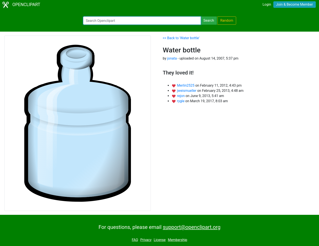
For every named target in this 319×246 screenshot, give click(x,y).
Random (226, 20)
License (160, 240)
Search (208, 20)
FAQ (135, 240)
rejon (181, 96)
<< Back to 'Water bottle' (181, 38)
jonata (172, 58)
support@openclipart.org (191, 227)
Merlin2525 (186, 85)
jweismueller (187, 91)
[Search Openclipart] (142, 20)
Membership (177, 240)
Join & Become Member (294, 4)
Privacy (145, 240)
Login (267, 4)
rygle (181, 101)
